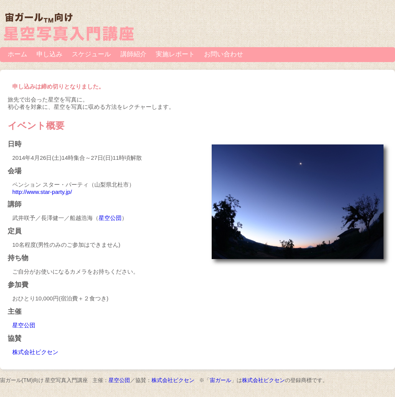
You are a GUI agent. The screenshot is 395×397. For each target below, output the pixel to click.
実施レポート (175, 54)
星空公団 (110, 218)
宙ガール (220, 380)
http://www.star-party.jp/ (42, 192)
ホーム (17, 54)
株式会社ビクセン (35, 352)
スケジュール (91, 54)
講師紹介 (133, 54)
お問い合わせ (223, 54)
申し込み (49, 54)
